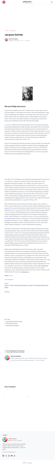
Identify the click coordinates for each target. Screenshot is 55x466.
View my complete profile (10, 452)
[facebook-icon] (3, 456)
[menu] (3, 2)
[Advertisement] (27, 17)
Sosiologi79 (27, 1)
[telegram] (17, 351)
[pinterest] (20, 351)
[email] (23, 351)
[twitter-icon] (6, 456)
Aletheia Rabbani (13, 438)
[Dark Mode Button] (52, 2)
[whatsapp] (14, 351)
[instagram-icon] (9, 456)
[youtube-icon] (12, 456)
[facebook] (8, 351)
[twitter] (11, 351)
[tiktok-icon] (14, 456)
